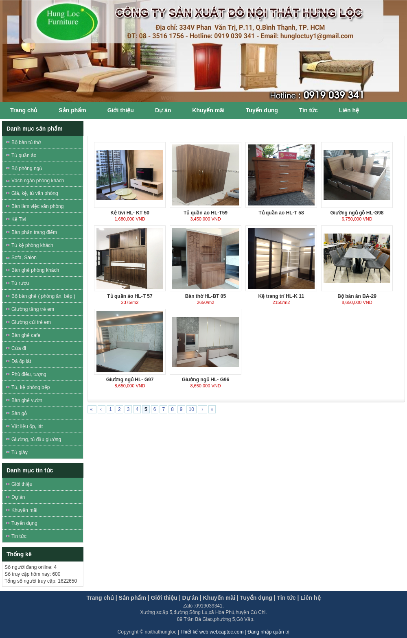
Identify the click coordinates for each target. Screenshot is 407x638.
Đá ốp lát (21, 361)
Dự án (163, 110)
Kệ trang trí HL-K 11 (281, 296)
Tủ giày (19, 452)
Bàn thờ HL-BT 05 (205, 296)
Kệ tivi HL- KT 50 (129, 213)
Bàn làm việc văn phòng (37, 206)
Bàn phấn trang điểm (34, 232)
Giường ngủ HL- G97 (130, 379)
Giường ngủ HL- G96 (206, 379)
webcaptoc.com (227, 632)
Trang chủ (23, 110)
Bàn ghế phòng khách (35, 270)
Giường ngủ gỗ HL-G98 (357, 213)
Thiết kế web (195, 632)
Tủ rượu (20, 283)
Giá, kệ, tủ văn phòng (34, 193)
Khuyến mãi (208, 110)
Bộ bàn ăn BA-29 (356, 296)
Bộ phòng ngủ (26, 168)
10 (191, 409)
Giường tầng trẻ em (32, 309)
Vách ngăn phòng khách (37, 181)
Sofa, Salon (24, 257)
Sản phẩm (72, 110)
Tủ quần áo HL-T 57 (129, 296)
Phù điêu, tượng (28, 374)
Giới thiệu (120, 110)
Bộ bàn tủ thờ (26, 142)
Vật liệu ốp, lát (27, 426)
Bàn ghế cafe (25, 335)
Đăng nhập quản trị (268, 632)
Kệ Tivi (18, 219)
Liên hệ (349, 110)
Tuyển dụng (262, 110)
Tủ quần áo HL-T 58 (281, 213)
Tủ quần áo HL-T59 (206, 213)
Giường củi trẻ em (31, 322)
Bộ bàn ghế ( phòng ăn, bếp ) (43, 296)
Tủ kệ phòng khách (32, 245)
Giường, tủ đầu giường (36, 439)
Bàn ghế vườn (26, 400)
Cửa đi (18, 348)
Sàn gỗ (19, 413)
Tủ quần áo (23, 155)
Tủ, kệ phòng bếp (30, 387)
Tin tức (308, 110)
